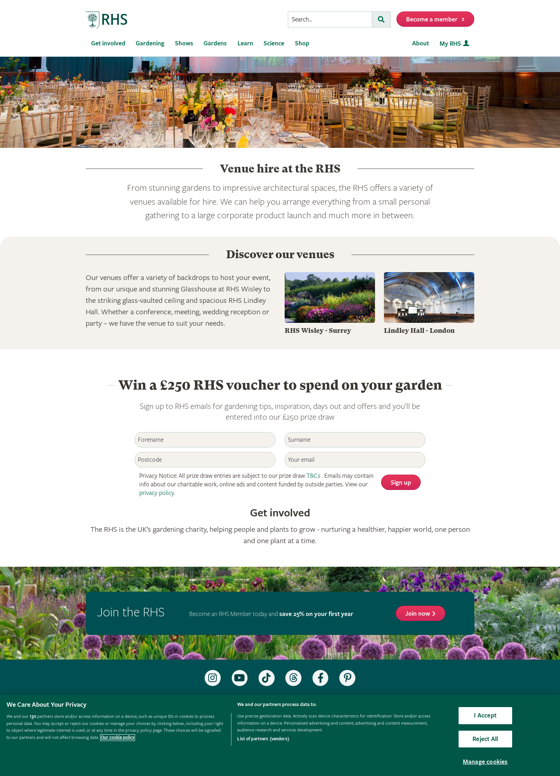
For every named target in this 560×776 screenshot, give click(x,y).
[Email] (355, 459)
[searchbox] (330, 19)
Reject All (485, 739)
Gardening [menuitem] (150, 43)
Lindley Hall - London (419, 330)
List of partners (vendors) (263, 739)
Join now (417, 613)
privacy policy (156, 493)
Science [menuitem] (274, 43)
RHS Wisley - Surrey (318, 330)
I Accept (485, 715)
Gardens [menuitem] (215, 43)
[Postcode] (205, 459)
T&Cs (313, 476)
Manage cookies (485, 762)
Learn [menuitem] (245, 43)
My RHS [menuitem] (450, 43)
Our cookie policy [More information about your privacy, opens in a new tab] (117, 737)
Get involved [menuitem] (108, 43)
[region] (280, 735)
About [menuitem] (420, 43)
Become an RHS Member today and (271, 614)
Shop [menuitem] (302, 43)
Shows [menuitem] (184, 43)
